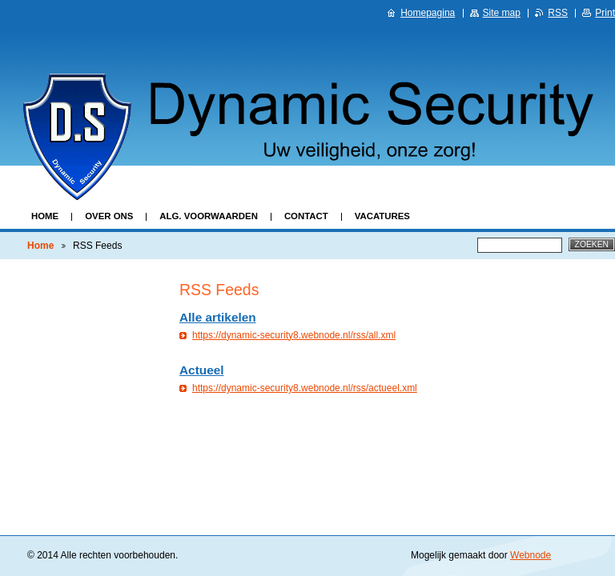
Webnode (530, 555)
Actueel (201, 370)
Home (44, 216)
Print (605, 12)
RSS (558, 12)
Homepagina (427, 12)
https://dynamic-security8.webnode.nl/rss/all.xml (294, 335)
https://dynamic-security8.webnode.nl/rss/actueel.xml (304, 388)
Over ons (109, 216)
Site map (502, 12)
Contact (306, 216)
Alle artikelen (217, 317)
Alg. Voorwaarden (208, 216)
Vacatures (382, 216)
